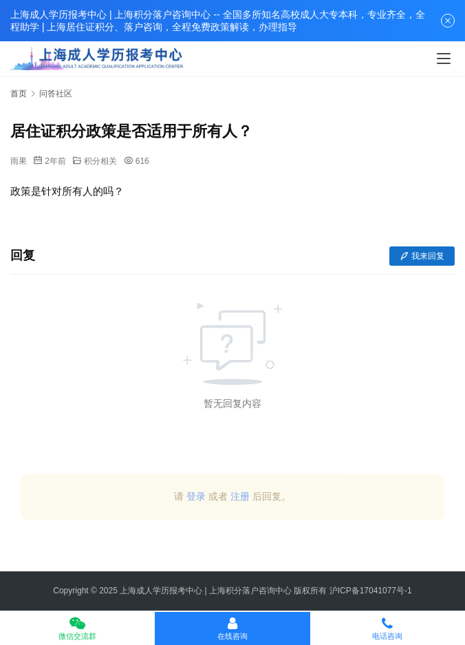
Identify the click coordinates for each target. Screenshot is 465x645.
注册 (240, 496)
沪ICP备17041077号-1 (370, 590)
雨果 (18, 161)
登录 (196, 496)
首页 (18, 93)
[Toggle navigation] (443, 58)
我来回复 (422, 256)
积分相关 (100, 161)
